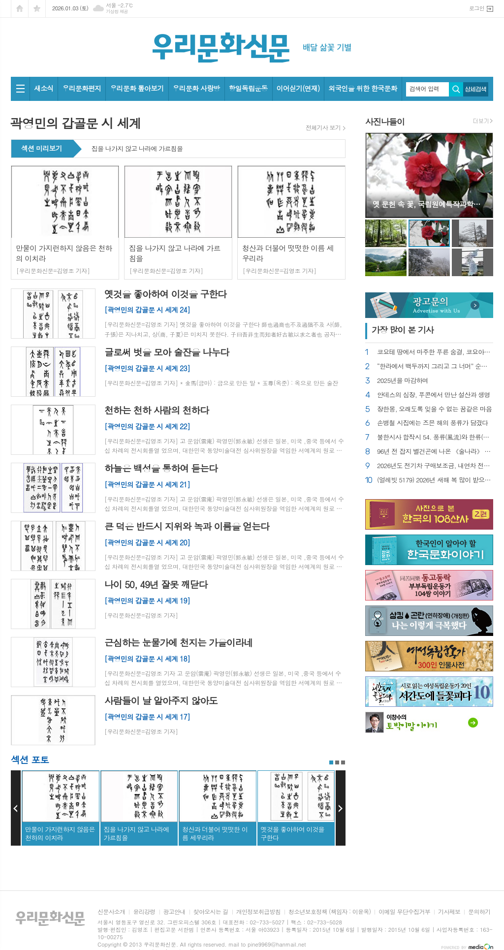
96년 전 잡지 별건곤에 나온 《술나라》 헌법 (435, 451)
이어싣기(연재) (298, 88)
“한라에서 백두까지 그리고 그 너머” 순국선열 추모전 (435, 366)
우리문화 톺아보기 (136, 88)
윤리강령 (144, 912)
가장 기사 (403, 330)
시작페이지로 (19, 8)
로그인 (476, 8)
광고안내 (174, 912)
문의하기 (479, 912)
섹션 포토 (30, 759)
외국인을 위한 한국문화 (362, 88)
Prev (16, 808)
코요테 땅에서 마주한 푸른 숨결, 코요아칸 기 (435, 352)
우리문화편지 (81, 88)
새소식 (43, 88)
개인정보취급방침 (258, 912)
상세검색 (475, 89)
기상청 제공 (117, 11)
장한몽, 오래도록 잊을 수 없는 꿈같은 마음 (434, 409)
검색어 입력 (424, 89)
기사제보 (449, 912)
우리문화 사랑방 (196, 88)
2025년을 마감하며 (402, 381)
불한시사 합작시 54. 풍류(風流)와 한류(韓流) (435, 437)
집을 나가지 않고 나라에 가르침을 (137, 149)
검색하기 (456, 89)
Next (341, 808)
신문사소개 (111, 912)
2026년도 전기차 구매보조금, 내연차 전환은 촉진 (435, 466)
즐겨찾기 (37, 8)
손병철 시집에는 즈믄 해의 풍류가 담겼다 (432, 423)
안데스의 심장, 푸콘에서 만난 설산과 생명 (433, 395)
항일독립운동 (248, 88)
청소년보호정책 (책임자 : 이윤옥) (329, 912)
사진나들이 (385, 121)
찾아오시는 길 (210, 912)
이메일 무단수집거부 (404, 912)
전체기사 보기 (323, 127)
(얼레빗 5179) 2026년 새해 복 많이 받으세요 (435, 480)
